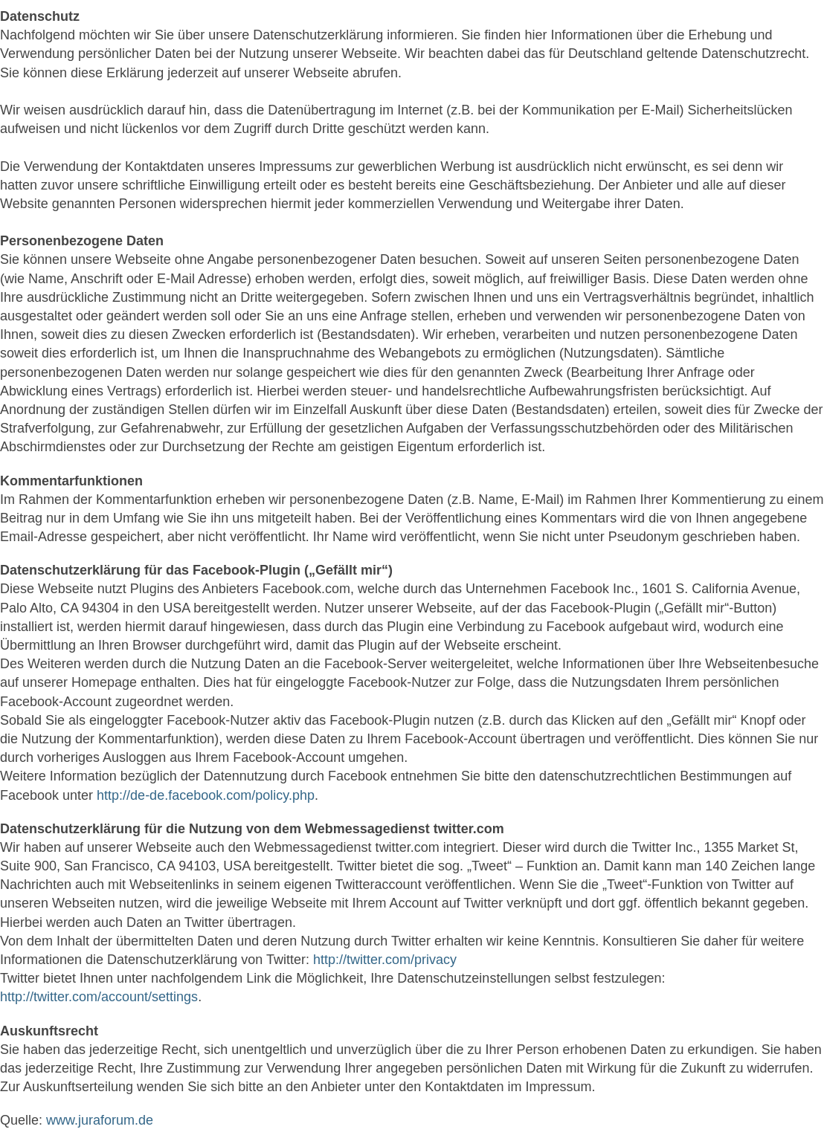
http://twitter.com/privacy (385, 959)
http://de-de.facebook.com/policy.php (206, 795)
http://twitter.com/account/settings (99, 996)
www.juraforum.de (99, 1120)
